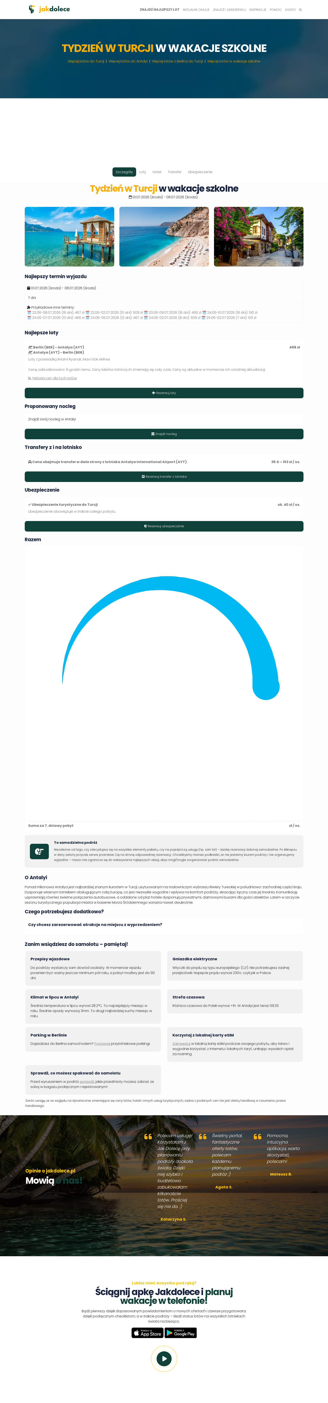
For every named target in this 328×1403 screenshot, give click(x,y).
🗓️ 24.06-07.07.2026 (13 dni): (56, 317)
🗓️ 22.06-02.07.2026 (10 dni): (114, 312)
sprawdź (87, 1081)
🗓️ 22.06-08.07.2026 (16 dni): (56, 312)
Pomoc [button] (276, 9)
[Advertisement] (164, 128)
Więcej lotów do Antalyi (128, 61)
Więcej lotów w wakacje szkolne (233, 61)
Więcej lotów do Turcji (86, 61)
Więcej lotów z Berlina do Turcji (177, 61)
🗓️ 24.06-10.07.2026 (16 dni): (229, 312)
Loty (142, 172)
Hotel (157, 172)
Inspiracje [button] (257, 9)
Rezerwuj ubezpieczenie (164, 526)
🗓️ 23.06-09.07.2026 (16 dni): (172, 312)
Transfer (175, 172)
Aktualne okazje (196, 9)
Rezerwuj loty (164, 393)
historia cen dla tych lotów (54, 378)
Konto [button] (290, 9)
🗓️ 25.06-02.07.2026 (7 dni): (228, 317)
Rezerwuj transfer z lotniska (164, 476)
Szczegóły (124, 172)
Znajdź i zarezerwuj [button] (229, 9)
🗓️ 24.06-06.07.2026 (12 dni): (114, 317)
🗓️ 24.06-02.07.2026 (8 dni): (172, 317)
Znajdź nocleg (164, 434)
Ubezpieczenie (200, 172)
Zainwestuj (181, 1043)
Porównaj (102, 1043)
